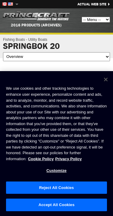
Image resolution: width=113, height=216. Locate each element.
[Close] (105, 79)
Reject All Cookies (56, 187)
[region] (56, 143)
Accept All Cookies (57, 204)
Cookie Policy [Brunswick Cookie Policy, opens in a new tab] (41, 159)
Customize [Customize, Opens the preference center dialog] (56, 170)
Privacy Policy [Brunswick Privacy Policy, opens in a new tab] (68, 159)
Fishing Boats (14, 40)
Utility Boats (37, 40)
